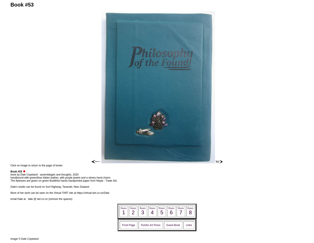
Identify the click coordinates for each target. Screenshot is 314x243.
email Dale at (19, 199)
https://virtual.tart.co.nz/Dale (93, 192)
